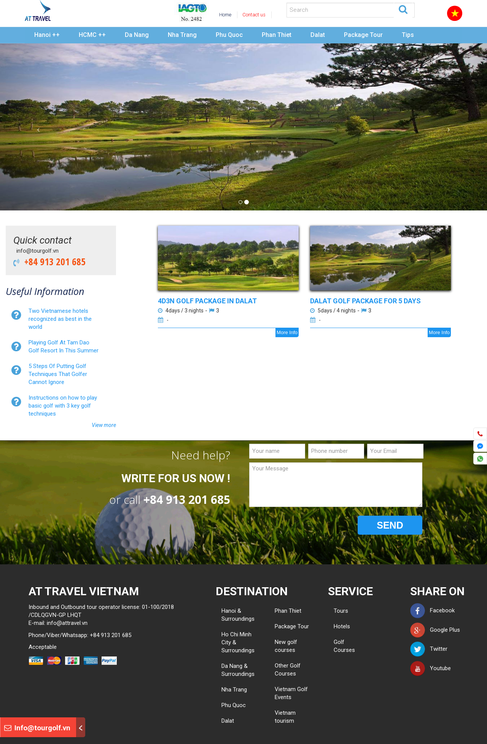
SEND (390, 525)
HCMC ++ (92, 34)
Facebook (432, 610)
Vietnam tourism (285, 716)
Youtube (430, 668)
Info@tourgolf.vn (37, 727)
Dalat (317, 34)
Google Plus (435, 629)
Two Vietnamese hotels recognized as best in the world (60, 318)
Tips (408, 34)
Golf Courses (336, 646)
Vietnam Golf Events (291, 693)
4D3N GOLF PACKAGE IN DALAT (207, 301)
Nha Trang (182, 34)
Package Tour (363, 34)
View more (104, 425)
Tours (336, 610)
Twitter (428, 648)
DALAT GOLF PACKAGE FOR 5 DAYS (365, 301)
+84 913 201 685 (52, 261)
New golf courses (286, 646)
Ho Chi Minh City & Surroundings (238, 642)
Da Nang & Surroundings (238, 670)
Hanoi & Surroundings (238, 614)
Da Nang (137, 34)
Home (225, 15)
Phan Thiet (276, 34)
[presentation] (307, 525)
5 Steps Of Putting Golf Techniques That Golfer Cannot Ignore (58, 374)
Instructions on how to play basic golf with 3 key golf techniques (63, 405)
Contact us (254, 15)
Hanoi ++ (47, 34)
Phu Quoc (229, 34)
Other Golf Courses (288, 669)
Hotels (336, 626)
